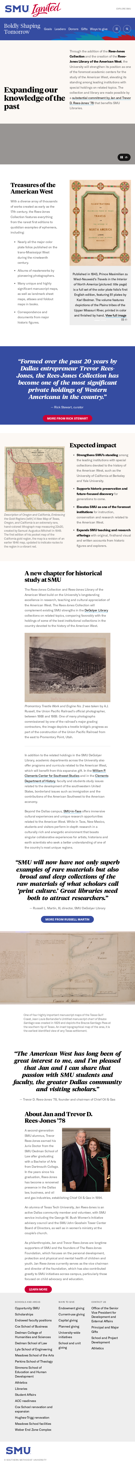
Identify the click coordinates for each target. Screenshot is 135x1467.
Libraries (21, 1389)
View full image (115, 315)
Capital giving (68, 1320)
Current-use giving (72, 1314)
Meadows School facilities (33, 1424)
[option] (100, 252)
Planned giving (69, 1326)
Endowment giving (71, 1308)
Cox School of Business (31, 1326)
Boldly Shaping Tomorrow (22, 28)
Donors (73, 29)
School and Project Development (104, 1340)
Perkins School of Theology (34, 1361)
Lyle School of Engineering (33, 1349)
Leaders (60, 29)
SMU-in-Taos (72, 811)
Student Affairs (25, 1395)
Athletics (21, 1382)
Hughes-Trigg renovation (32, 1417)
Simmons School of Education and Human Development (30, 1372)
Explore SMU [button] (123, 8)
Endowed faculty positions (33, 1320)
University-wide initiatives (69, 1335)
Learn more (38, 1289)
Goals (48, 29)
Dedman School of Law (31, 1343)
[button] (122, 157)
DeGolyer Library (96, 610)
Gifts (84, 29)
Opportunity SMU (27, 1308)
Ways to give (98, 29)
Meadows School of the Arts (34, 1355)
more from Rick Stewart (67, 418)
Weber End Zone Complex (33, 1430)
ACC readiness (25, 1401)
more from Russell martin (67, 919)
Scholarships (24, 1314)
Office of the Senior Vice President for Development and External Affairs (104, 1314)
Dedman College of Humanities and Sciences (33, 1335)
